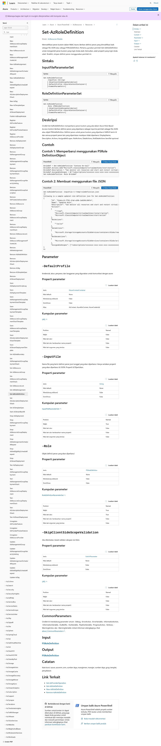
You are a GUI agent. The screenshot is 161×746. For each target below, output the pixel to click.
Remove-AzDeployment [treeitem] (18, 135)
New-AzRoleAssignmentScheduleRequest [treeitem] (19, 65)
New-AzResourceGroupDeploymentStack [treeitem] (18, 37)
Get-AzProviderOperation (56, 683)
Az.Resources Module (55, 39)
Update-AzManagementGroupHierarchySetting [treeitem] (19, 545)
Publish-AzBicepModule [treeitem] (18, 110)
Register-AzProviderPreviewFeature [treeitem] (19, 122)
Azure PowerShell (63, 25)
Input (137, 41)
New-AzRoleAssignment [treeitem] (18, 58)
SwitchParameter (91, 556)
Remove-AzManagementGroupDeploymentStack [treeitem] (19, 165)
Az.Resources (77, 25)
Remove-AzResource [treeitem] (17, 198)
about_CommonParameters (52, 631)
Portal (133, 9)
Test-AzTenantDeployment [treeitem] (19, 511)
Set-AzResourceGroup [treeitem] (17, 366)
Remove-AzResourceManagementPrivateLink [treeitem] (19, 234)
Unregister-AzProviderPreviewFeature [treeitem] (19, 523)
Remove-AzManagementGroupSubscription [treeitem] (19, 184)
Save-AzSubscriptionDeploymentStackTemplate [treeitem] (19, 331)
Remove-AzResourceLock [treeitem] (18, 228)
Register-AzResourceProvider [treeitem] (16, 129)
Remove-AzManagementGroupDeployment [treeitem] (19, 155)
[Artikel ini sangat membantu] (134, 60)
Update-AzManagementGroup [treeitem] (17, 537)
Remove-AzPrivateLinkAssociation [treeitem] (18, 192)
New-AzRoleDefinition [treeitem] (17, 72)
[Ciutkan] (27, 23)
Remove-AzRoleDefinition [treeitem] (18, 248)
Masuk (156, 3)
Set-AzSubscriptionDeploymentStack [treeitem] (19, 394)
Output (137, 44)
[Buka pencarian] (150, 3)
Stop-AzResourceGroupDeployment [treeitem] (18, 426)
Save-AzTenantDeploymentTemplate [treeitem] (18, 341)
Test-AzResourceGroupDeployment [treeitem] (18, 485)
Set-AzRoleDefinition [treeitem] (17, 388)
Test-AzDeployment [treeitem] (16, 459)
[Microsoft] (4, 3)
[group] (80, 170)
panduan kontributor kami (55, 724)
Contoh (137, 35)
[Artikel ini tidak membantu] (137, 60)
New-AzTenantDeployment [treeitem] (17, 104)
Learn (44, 25)
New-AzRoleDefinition (55, 689)
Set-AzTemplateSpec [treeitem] (17, 401)
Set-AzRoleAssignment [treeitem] (17, 384)
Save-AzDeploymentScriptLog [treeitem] (18, 278)
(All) (44, 319)
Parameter (138, 38)
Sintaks (137, 29)
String (102, 384)
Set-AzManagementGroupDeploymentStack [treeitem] (19, 355)
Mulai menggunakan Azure (147, 9)
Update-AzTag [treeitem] (14, 571)
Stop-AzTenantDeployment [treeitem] (17, 453)
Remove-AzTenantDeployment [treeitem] (17, 271)
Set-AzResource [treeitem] (15, 362)
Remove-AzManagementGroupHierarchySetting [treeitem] (19, 174)
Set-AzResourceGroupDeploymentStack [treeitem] (18, 373)
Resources (88, 25)
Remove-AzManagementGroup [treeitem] (17, 147)
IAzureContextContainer (77, 290)
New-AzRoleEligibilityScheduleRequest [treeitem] (19, 78)
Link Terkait (138, 49)
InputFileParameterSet (51, 409)
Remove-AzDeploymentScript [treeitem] (17, 140)
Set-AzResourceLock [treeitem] (17, 380)
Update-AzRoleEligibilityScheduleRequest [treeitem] (19, 564)
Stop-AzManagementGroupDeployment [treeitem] (19, 416)
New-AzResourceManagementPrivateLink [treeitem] (19, 51)
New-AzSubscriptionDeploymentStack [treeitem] (19, 88)
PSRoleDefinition (91, 470)
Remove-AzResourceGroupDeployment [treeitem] (18, 211)
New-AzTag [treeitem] (13, 95)
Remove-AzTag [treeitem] (15, 262)
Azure (52, 25)
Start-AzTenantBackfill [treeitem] (17, 405)
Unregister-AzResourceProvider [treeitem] (16, 530)
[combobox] (15, 27)
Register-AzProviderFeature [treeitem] (16, 115)
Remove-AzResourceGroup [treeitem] (16, 203)
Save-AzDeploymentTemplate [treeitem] (18, 285)
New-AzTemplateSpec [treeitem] (17, 99)
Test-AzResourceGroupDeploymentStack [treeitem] (18, 494)
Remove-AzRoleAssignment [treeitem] (16, 242)
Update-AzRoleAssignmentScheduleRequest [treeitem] (19, 555)
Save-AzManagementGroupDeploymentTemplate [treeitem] (19, 303)
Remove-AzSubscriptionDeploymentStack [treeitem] (19, 255)
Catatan (136, 46)
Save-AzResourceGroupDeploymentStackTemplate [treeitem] (18, 312)
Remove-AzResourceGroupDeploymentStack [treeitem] (18, 221)
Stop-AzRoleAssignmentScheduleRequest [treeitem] (19, 435)
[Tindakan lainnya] (117, 25)
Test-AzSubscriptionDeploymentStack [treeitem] (19, 504)
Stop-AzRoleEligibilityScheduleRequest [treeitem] (19, 445)
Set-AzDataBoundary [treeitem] (17, 348)
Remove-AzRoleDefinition (56, 692)
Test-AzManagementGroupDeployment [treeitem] (19, 466)
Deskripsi (137, 32)
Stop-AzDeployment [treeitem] (17, 410)
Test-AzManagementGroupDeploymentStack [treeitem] (19, 475)
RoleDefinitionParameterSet (54, 495)
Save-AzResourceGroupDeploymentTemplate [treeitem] (18, 322)
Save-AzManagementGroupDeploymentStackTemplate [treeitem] (19, 293)
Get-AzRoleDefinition (54, 686)
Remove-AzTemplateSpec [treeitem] (18, 266)
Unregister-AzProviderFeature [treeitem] (16, 516)
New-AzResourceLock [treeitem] (17, 44)
